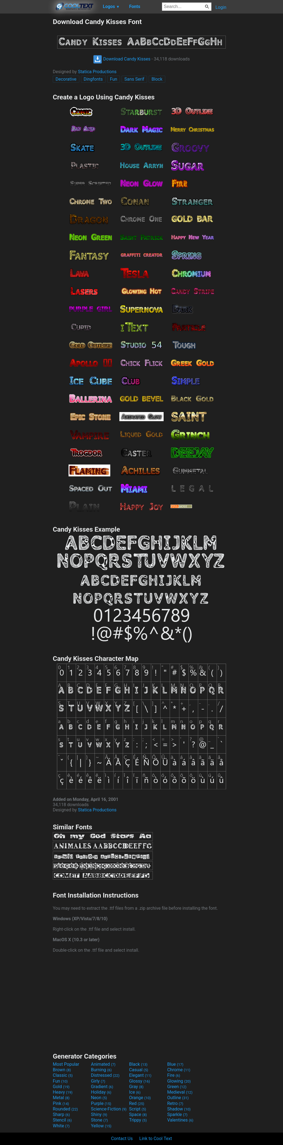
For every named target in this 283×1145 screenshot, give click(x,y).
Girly (98, 1081)
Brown (62, 1069)
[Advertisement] (26, 100)
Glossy (139, 1081)
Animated (103, 1064)
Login (221, 7)
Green (177, 1086)
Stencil (62, 1120)
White (61, 1125)
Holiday (101, 1092)
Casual (138, 1069)
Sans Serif (134, 79)
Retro (175, 1103)
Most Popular (66, 1064)
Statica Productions (97, 71)
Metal (61, 1097)
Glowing (179, 1081)
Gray (136, 1086)
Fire (173, 1075)
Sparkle (177, 1114)
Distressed (105, 1075)
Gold (61, 1086)
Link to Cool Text (155, 1138)
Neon (99, 1097)
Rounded (65, 1109)
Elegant (140, 1075)
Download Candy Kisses (121, 59)
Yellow (101, 1125)
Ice (134, 1092)
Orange (140, 1097)
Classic (63, 1075)
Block (156, 79)
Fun (113, 79)
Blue (175, 1064)
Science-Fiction (109, 1109)
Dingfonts (93, 79)
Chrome (178, 1069)
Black (138, 1064)
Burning (101, 1069)
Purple (101, 1103)
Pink (61, 1103)
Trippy (138, 1120)
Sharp (61, 1114)
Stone (99, 1120)
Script (137, 1109)
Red (136, 1103)
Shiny (99, 1114)
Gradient (102, 1086)
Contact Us (122, 1138)
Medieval (180, 1092)
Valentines (180, 1120)
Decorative (66, 79)
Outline (178, 1097)
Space (138, 1114)
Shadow (179, 1109)
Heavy (62, 1092)
